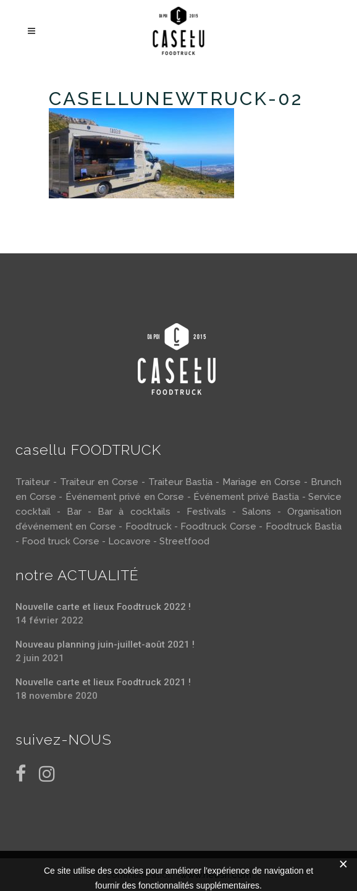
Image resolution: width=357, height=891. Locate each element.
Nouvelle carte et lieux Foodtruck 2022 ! (103, 606)
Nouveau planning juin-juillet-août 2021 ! (105, 644)
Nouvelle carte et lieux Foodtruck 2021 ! (103, 682)
